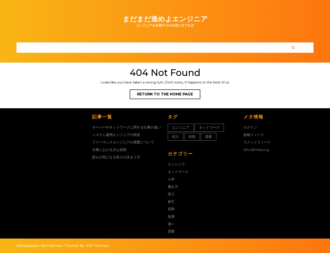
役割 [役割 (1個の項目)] (192, 136)
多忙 (171, 201)
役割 (171, 209)
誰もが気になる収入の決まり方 (116, 157)
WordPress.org (256, 149)
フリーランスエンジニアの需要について (123, 142)
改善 (171, 216)
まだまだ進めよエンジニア (165, 18)
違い (171, 224)
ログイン (250, 127)
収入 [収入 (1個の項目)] (175, 136)
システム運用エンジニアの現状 (116, 135)
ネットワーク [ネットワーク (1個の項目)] (209, 127)
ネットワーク (178, 172)
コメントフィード (257, 142)
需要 (171, 231)
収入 (171, 194)
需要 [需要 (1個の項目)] (208, 136)
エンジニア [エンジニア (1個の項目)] (180, 127)
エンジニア (176, 164)
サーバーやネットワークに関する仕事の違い (126, 127)
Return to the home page (168, 95)
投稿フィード (253, 135)
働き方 (173, 186)
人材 (171, 179)
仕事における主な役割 (109, 149)
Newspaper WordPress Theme (47, 245)
